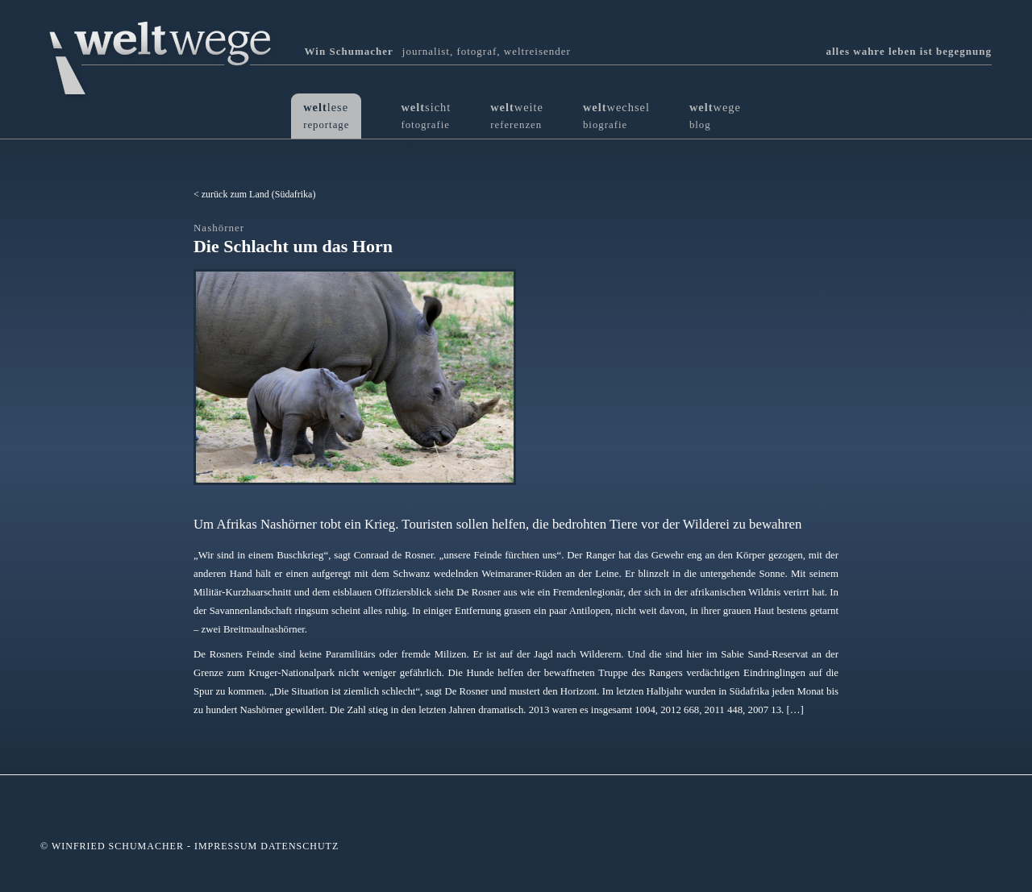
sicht (426, 116)
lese (326, 116)
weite (516, 116)
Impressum (225, 846)
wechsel (616, 116)
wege (715, 116)
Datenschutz (299, 846)
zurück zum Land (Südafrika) (259, 194)
